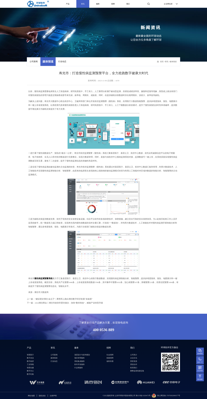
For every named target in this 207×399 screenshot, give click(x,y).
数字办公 (30, 371)
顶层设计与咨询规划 (82, 355)
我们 (128, 4)
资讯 (83, 4)
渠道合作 (133, 364)
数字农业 (30, 358)
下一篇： (65, 303)
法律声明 (53, 396)
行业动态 (62, 61)
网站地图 (31, 396)
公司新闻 (34, 61)
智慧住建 (30, 368)
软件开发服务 (79, 364)
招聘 (113, 4)
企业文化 (133, 358)
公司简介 (133, 355)
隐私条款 (42, 396)
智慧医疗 (30, 355)
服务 (98, 4)
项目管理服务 (79, 358)
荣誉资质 (133, 361)
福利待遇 (110, 361)
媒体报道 (48, 61)
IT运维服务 (78, 368)
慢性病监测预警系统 (43, 278)
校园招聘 (110, 358)
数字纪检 (30, 374)
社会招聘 (110, 355)
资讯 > (167, 62)
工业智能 (30, 364)
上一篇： (60, 299)
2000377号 (176, 396)
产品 (67, 4)
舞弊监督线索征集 (137, 371)
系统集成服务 (79, 361)
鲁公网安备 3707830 (164, 396)
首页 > (162, 62)
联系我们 (133, 368)
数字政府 (30, 361)
